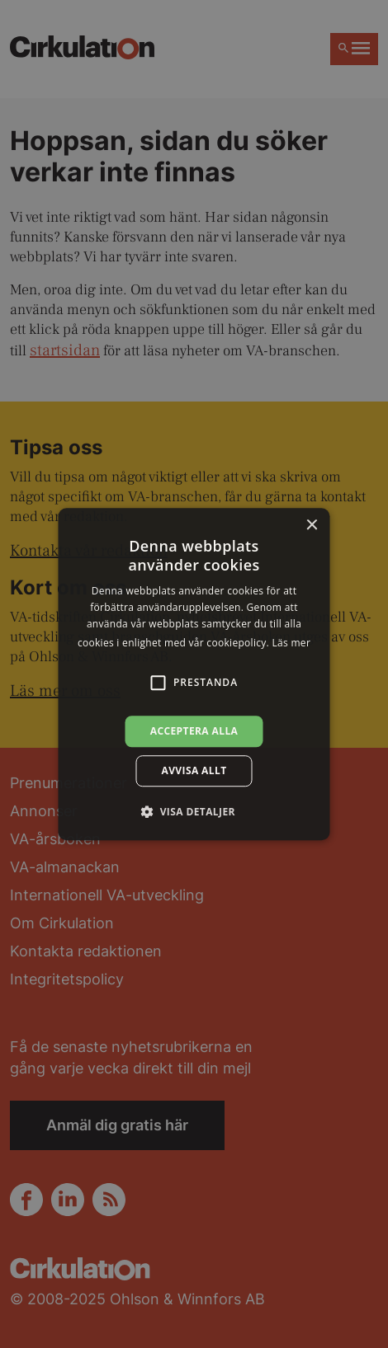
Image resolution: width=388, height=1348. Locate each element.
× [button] (311, 525)
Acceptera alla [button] (194, 731)
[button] (194, 811)
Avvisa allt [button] (193, 770)
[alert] (194, 674)
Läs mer (291, 643)
